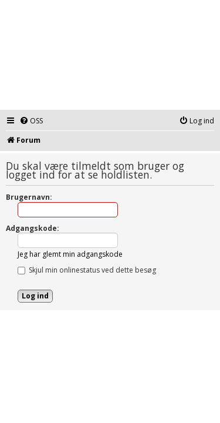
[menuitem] (31, 121)
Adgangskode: (32, 228)
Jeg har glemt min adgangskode (70, 254)
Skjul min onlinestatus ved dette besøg (87, 270)
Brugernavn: (29, 197)
